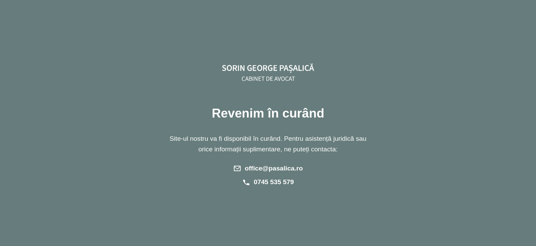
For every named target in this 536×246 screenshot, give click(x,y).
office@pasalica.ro (274, 168)
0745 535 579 (274, 182)
